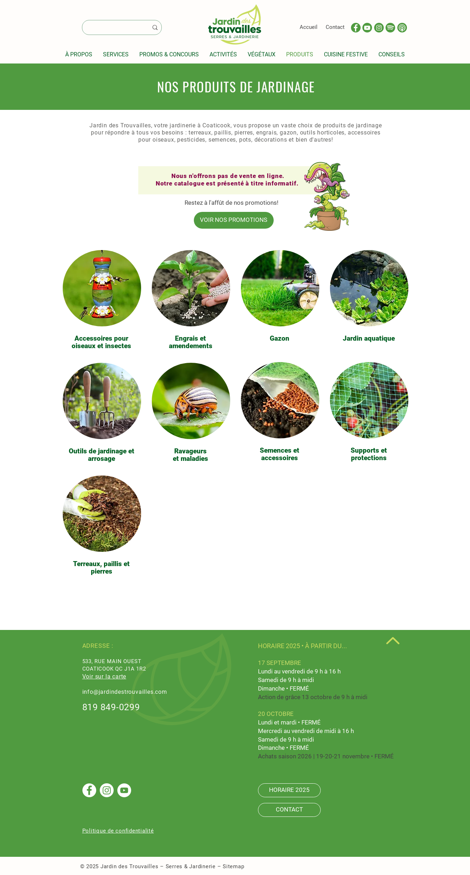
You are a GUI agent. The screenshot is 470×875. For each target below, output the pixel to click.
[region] (101, 301)
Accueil (308, 27)
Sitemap (233, 866)
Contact (335, 27)
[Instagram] (107, 790)
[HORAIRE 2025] (289, 790)
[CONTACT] (289, 810)
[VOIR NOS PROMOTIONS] (234, 220)
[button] (79, 54)
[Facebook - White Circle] (89, 790)
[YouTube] (124, 790)
